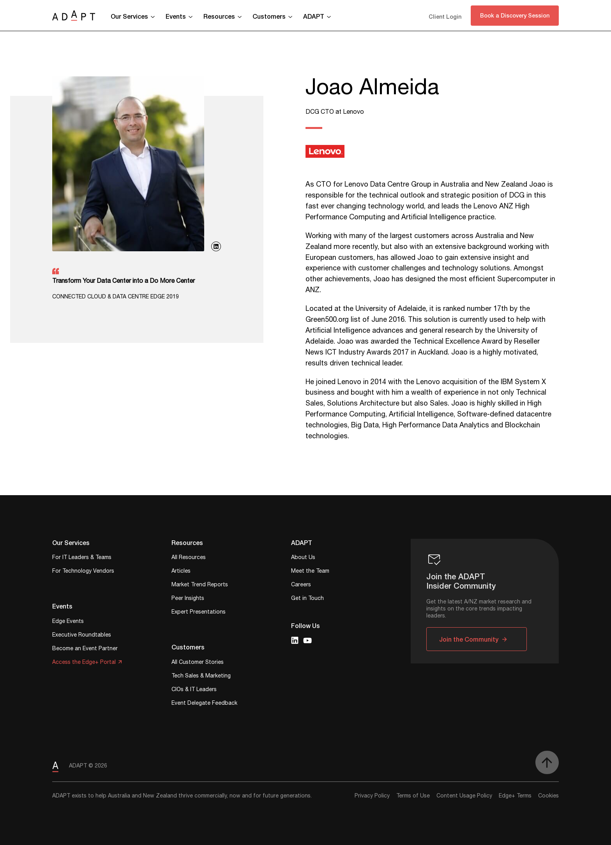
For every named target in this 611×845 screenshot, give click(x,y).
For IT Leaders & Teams (81, 558)
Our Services (129, 16)
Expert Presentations (198, 612)
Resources (219, 16)
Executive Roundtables (81, 635)
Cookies (548, 796)
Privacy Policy (372, 796)
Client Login (445, 16)
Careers (301, 585)
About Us (303, 558)
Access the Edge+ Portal (84, 663)
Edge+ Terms (515, 796)
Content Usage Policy (464, 796)
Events (176, 16)
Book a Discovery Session (514, 15)
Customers (269, 16)
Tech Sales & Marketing (201, 676)
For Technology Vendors (83, 571)
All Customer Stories (197, 663)
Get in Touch (307, 599)
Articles (181, 571)
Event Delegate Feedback (204, 703)
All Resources (188, 558)
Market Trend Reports (199, 585)
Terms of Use (413, 796)
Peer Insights (187, 599)
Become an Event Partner (85, 649)
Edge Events (68, 622)
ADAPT (313, 16)
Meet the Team (310, 571)
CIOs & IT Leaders (194, 690)
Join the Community (468, 639)
